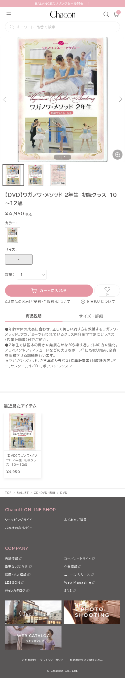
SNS (68, 590)
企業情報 (71, 566)
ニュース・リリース (77, 574)
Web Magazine (77, 582)
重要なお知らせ (16, 566)
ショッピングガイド (18, 519)
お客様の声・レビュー (20, 527)
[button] (4, 99)
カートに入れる (53, 291)
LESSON (12, 582)
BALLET (23, 492)
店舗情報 (11, 558)
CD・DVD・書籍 (44, 492)
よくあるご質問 (75, 519)
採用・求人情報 (15, 574)
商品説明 (34, 316)
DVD (64, 492)
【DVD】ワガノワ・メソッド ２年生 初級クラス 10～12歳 (22, 460)
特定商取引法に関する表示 (86, 660)
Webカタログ (15, 590)
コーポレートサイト (77, 558)
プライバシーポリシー (53, 660)
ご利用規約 (29, 660)
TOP (8, 492)
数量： (9, 274)
